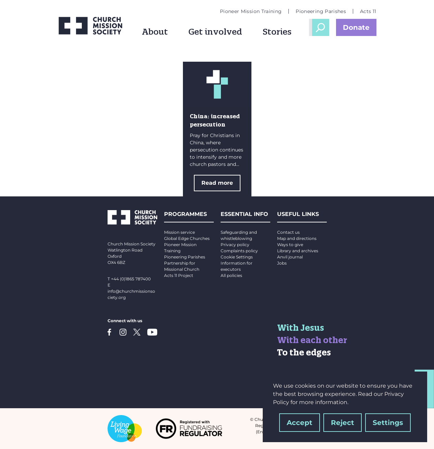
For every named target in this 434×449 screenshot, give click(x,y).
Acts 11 (368, 11)
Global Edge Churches (187, 238)
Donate (356, 27)
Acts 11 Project (178, 275)
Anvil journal (290, 256)
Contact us (288, 232)
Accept (299, 422)
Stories (277, 31)
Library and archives (297, 250)
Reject (342, 422)
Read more (217, 183)
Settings (388, 422)
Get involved (215, 31)
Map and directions (297, 238)
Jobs (282, 263)
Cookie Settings (237, 256)
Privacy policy (235, 244)
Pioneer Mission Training (251, 11)
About (155, 31)
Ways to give (290, 244)
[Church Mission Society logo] (90, 26)
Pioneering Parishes (321, 11)
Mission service (179, 232)
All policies (231, 275)
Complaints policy (239, 250)
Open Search (320, 27)
